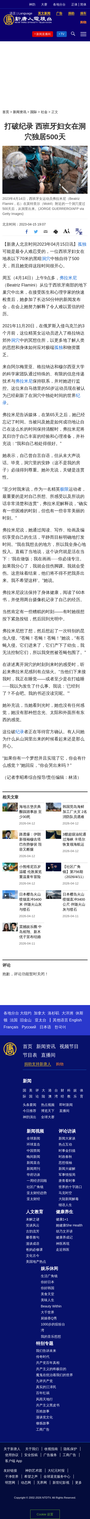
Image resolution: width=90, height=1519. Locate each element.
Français (11, 1027)
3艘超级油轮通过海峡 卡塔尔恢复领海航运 (74, 839)
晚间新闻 (33, 1157)
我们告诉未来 (46, 1351)
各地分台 (59, 4)
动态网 (26, 1482)
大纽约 (25, 1013)
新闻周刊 (33, 1169)
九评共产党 (44, 1381)
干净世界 (11, 1476)
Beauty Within (51, 1306)
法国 (14, 1020)
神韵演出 (29, 1117)
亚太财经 (33, 1199)
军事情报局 (67, 1175)
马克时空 (65, 1193)
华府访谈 (33, 1175)
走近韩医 (62, 1249)
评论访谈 (67, 1131)
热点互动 (65, 1144)
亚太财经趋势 (37, 1193)
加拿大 (39, 1013)
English (75, 1020)
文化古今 (32, 1255)
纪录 (19, 731)
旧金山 (25, 1020)
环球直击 (33, 1144)
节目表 (30, 1055)
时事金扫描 (67, 1151)
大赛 (44, 4)
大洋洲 (67, 1013)
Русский (29, 1027)
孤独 (82, 244)
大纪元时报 (56, 1470)
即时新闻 (66, 1105)
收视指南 (51, 1449)
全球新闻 (33, 1138)
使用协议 (11, 1455)
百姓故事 (42, 1411)
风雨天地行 (44, 1399)
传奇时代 (42, 1357)
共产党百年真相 (48, 1363)
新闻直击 (33, 1163)
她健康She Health (69, 1225)
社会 (44, 112)
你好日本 (47, 1282)
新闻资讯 (19, 112)
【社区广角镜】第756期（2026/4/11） (74, 872)
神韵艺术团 (33, 1470)
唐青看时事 (67, 1181)
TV (62, 34)
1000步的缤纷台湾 (53, 1327)
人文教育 (34, 1211)
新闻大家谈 (67, 1138)
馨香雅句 (32, 1237)
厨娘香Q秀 (49, 1318)
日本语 (45, 1027)
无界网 (42, 1482)
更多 (78, 1482)
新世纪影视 (61, 1482)
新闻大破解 (67, 1169)
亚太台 (40, 1020)
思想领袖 (65, 1163)
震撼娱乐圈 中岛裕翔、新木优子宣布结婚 (30, 932)
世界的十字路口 (70, 1187)
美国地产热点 (36, 1261)
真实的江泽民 (46, 1387)
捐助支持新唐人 (37, 1064)
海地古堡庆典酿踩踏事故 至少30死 (30, 812)
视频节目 (69, 1046)
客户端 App (13, 1461)
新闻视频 (35, 1131)
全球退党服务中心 (56, 1476)
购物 (60, 1064)
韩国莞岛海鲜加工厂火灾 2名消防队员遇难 (75, 812)
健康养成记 (64, 1237)
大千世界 (47, 1312)
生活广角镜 (49, 1276)
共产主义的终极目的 (51, 1369)
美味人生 (47, 1300)
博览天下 (47, 1111)
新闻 (27, 1081)
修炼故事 (42, 1423)
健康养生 (64, 1211)
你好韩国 (47, 1288)
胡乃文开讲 (64, 1231)
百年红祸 (42, 1393)
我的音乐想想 (51, 1336)
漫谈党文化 (44, 1417)
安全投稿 (31, 1455)
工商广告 (42, 1429)
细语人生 (65, 1205)
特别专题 (44, 1343)
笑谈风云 (32, 1225)
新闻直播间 (43, 34)
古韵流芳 (32, 1231)
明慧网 (10, 1482)
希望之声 (31, 1476)
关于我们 (32, 1449)
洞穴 (46, 258)
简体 (83, 4)
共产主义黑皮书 (48, 1405)
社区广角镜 (35, 1187)
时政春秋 (65, 1157)
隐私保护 (70, 1449)
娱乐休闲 (49, 1268)
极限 (64, 489)
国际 (33, 112)
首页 (5, 112)
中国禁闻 (33, 1151)
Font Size (66, 231)
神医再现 (62, 1243)
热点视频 (47, 1105)
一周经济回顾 (37, 1181)
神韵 (32, 4)
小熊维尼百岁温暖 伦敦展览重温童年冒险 (30, 872)
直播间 (48, 1055)
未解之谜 (32, 1219)
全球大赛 (47, 1117)
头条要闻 (29, 1105)
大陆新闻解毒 (69, 1199)
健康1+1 (62, 1219)
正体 (74, 4)
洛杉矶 (53, 1013)
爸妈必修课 (34, 1249)
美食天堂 (47, 1294)
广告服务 (50, 1455)
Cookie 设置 (45, 1514)
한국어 (60, 1027)
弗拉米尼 (68, 277)
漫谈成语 (32, 1243)
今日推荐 (29, 1111)
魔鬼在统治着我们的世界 (54, 1375)
